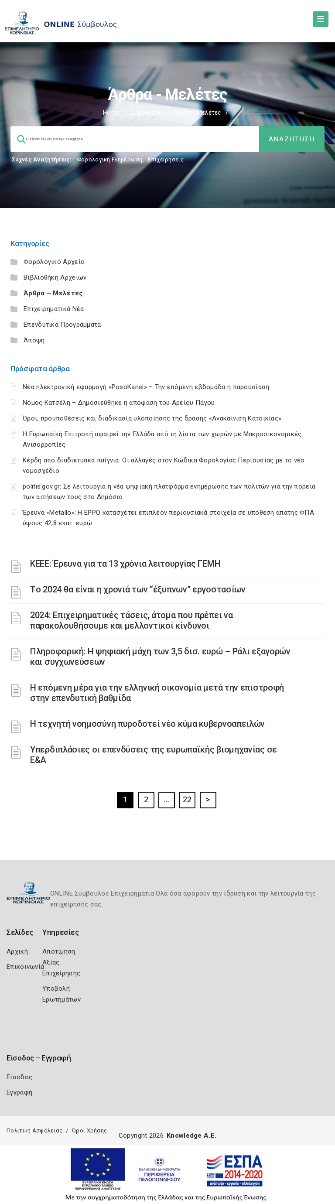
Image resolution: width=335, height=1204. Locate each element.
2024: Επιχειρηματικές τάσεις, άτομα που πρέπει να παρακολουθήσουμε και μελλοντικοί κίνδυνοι (131, 620)
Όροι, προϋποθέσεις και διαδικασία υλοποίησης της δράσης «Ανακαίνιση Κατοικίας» (152, 418)
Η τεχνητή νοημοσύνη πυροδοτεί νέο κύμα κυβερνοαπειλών (147, 723)
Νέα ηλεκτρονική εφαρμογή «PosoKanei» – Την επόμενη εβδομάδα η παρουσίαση (146, 387)
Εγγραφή (19, 1092)
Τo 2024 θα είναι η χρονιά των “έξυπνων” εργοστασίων (138, 589)
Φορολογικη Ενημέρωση (110, 159)
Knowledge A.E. (191, 1135)
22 (187, 799)
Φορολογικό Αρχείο (54, 262)
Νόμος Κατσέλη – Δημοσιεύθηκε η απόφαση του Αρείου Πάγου (119, 403)
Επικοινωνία (25, 967)
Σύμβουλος (146, 112)
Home (111, 112)
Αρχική (17, 951)
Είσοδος (19, 1077)
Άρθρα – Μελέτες (53, 293)
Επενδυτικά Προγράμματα (62, 324)
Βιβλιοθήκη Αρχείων (55, 277)
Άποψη (34, 340)
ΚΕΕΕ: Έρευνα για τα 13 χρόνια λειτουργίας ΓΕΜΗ (125, 563)
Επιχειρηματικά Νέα (54, 309)
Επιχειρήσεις (166, 159)
